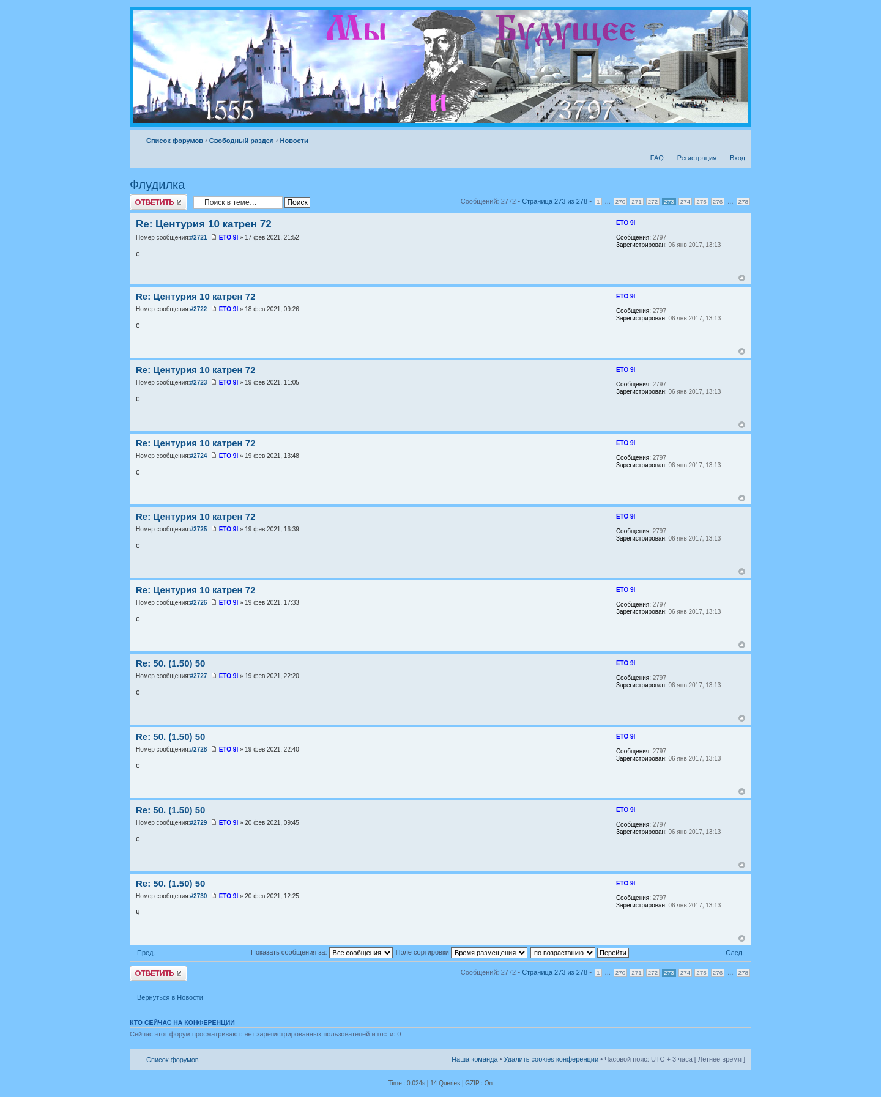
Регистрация (696, 157)
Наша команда (474, 1059)
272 (653, 201)
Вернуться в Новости (170, 997)
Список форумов (174, 140)
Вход (737, 157)
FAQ (657, 157)
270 (620, 201)
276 (718, 201)
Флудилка (157, 184)
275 (701, 201)
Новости (294, 140)
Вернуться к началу (741, 278)
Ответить (158, 202)
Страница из (554, 201)
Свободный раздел (241, 140)
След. (735, 952)
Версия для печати (717, 138)
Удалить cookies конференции (551, 1059)
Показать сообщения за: (322, 952)
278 (743, 201)
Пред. (146, 952)
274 (685, 201)
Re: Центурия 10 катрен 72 (204, 224)
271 (636, 201)
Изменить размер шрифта (736, 138)
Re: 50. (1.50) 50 (170, 663)
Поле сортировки (461, 952)
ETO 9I (229, 237)
